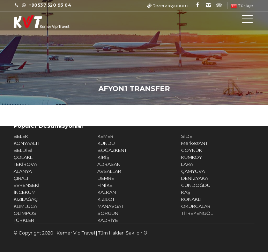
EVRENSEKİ (18, 185)
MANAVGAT (102, 206)
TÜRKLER (15, 220)
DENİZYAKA (186, 178)
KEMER (97, 136)
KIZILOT (97, 199)
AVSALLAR (101, 171)
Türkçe (242, 5)
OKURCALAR (187, 206)
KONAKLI (183, 199)
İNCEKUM (16, 192)
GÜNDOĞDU (187, 185)
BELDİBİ (14, 150)
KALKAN (98, 192)
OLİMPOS (16, 213)
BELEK (12, 136)
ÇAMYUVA (184, 171)
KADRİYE (99, 220)
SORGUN (99, 213)
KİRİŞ (95, 157)
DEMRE (97, 178)
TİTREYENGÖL (188, 213)
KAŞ (177, 192)
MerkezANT (186, 143)
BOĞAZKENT (103, 150)
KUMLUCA (17, 206)
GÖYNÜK (183, 150)
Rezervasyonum (170, 5)
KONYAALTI (17, 143)
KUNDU (97, 143)
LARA (179, 164)
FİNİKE (96, 185)
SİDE (178, 136)
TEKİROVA (17, 164)
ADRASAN (100, 164)
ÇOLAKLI (15, 157)
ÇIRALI (12, 178)
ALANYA (14, 171)
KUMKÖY (183, 157)
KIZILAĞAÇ (17, 199)
